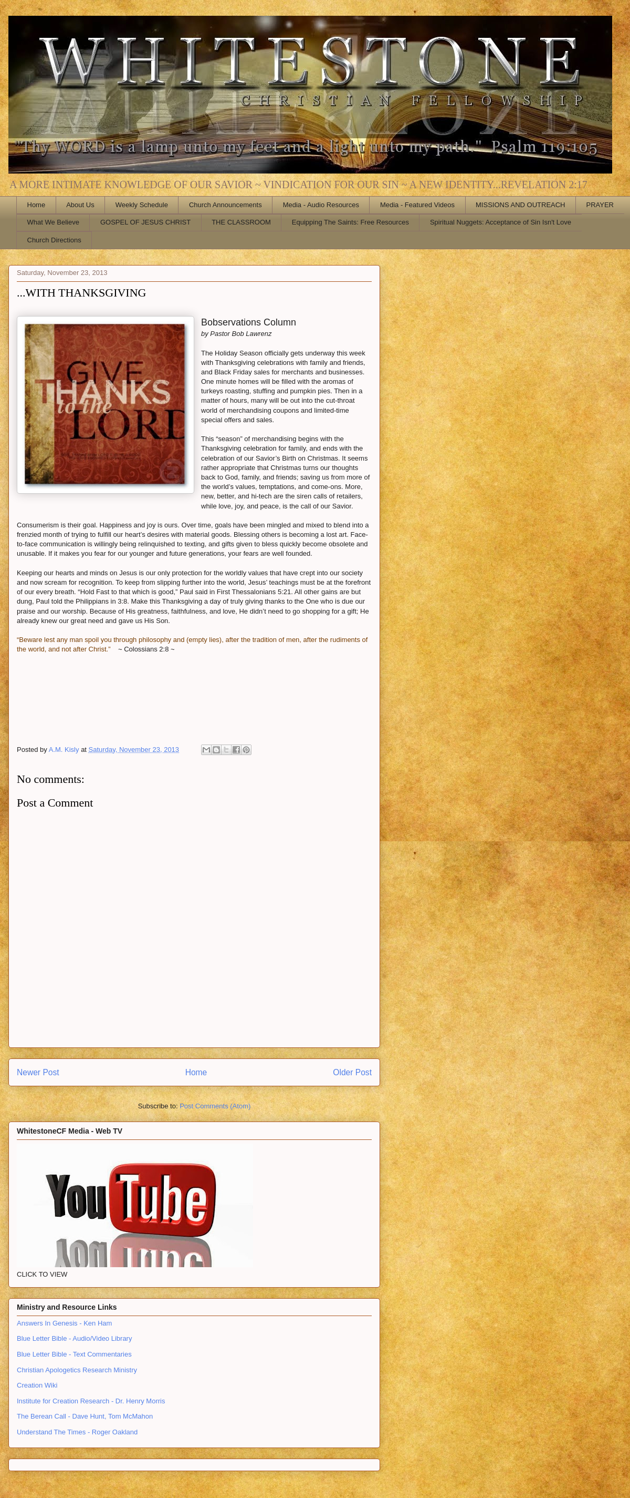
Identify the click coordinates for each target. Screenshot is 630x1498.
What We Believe (53, 222)
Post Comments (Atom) (215, 1106)
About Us (80, 205)
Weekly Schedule (142, 205)
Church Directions (54, 240)
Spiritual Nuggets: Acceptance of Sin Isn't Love (500, 222)
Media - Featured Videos (417, 205)
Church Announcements (225, 205)
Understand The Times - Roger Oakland (77, 1432)
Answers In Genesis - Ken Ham (64, 1323)
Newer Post (38, 1072)
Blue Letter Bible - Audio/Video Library (74, 1338)
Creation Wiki (37, 1385)
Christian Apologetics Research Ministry (77, 1370)
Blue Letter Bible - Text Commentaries (74, 1354)
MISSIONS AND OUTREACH (520, 205)
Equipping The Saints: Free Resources (350, 222)
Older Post (352, 1072)
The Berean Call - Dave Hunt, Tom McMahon (85, 1416)
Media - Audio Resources (321, 205)
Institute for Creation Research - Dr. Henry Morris (91, 1401)
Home (36, 205)
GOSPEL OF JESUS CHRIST (145, 222)
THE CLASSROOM (241, 222)
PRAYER (600, 205)
